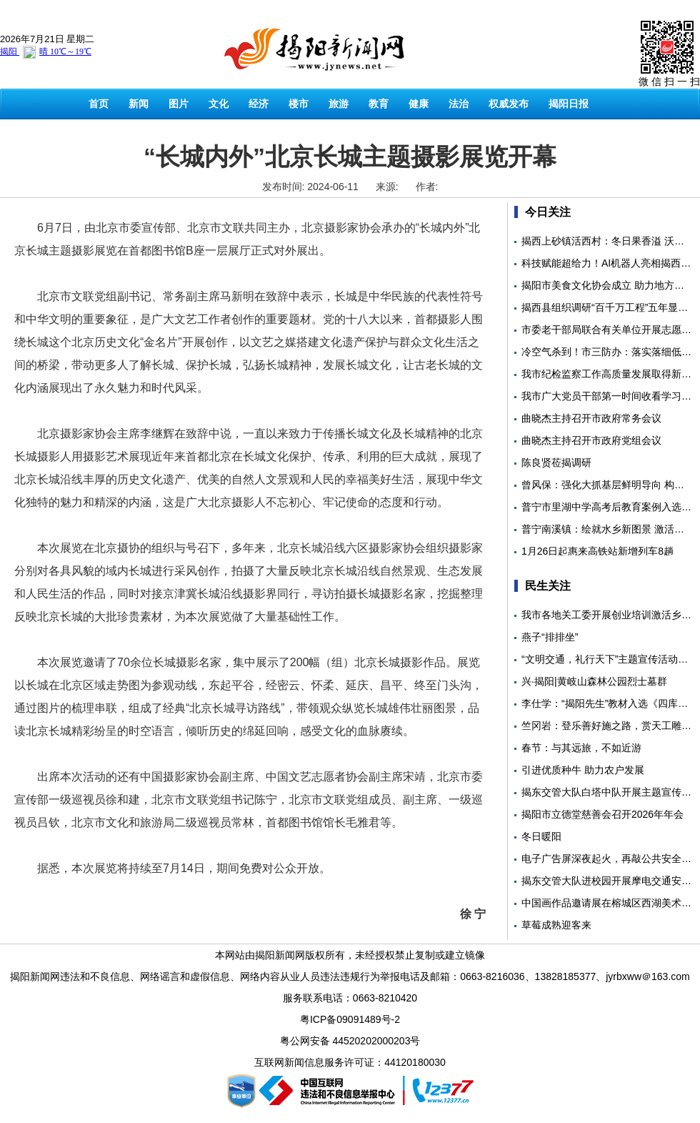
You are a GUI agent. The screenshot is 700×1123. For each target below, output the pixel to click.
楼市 (299, 103)
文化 (219, 103)
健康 (419, 103)
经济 (259, 103)
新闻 (139, 103)
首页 (99, 103)
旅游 (339, 103)
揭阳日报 (569, 103)
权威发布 (509, 103)
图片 (179, 103)
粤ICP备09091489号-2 (350, 1019)
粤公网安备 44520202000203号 (350, 1041)
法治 (459, 103)
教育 (379, 103)
